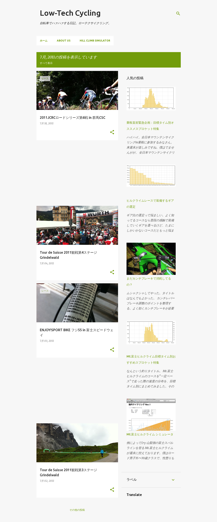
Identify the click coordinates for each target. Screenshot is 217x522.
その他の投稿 (77, 509)
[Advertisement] (77, 173)
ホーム (43, 40)
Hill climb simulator (95, 40)
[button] (112, 132)
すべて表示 (46, 63)
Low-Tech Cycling (70, 12)
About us (63, 40)
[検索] (178, 13)
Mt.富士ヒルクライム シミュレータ (150, 434)
